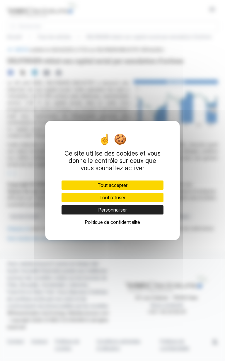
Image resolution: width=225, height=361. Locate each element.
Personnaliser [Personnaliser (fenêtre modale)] (112, 210)
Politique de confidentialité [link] (112, 222)
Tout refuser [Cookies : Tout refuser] (112, 197)
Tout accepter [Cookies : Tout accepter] (112, 185)
